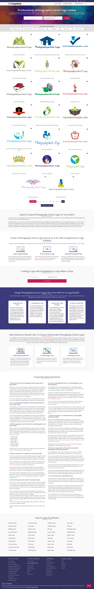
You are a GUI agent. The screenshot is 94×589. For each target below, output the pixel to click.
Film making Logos (78, 28)
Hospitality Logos (52, 525)
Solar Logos (69, 540)
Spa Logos (69, 543)
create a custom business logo (26, 419)
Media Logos (50, 546)
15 (59, 201)
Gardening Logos (32, 549)
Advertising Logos (12, 522)
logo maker (15, 386)
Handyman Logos (52, 522)
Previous (33, 201)
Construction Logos (32, 522)
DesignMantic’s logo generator (38, 430)
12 (50, 201)
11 (46, 201)
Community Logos (12, 543)
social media (65, 439)
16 (63, 201)
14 (56, 201)
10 (43, 201)
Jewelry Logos (51, 534)
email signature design (74, 439)
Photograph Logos (41, 28)
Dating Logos (31, 525)
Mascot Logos (51, 543)
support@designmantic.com (54, 495)
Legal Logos (50, 537)
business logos (12, 464)
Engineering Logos (32, 531)
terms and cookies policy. (32, 587)
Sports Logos (70, 546)
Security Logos (70, 537)
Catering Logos (11, 537)
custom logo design (40, 257)
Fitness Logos (31, 540)
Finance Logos (31, 537)
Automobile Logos (12, 531)
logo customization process (54, 398)
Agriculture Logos (12, 525)
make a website (58, 439)
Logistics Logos (51, 540)
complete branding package (73, 443)
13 (53, 201)
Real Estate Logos (71, 531)
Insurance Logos (51, 531)
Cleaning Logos (11, 540)
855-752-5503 (73, 1)
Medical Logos (51, 549)
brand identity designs (59, 467)
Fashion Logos (31, 534)
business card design (29, 493)
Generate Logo (47, 280)
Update (67, 18)
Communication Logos (13, 546)
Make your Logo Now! (47, 205)
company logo (15, 482)
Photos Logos (53, 28)
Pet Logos (69, 525)
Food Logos (30, 543)
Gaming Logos (31, 546)
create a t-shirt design (54, 441)
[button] (85, 28)
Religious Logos (70, 534)
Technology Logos (71, 549)
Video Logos (66, 28)
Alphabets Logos (12, 528)
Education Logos (32, 528)
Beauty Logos (11, 534)
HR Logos (50, 528)
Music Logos (70, 522)
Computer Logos (12, 549)
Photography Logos (16, 28)
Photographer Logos (28, 28)
